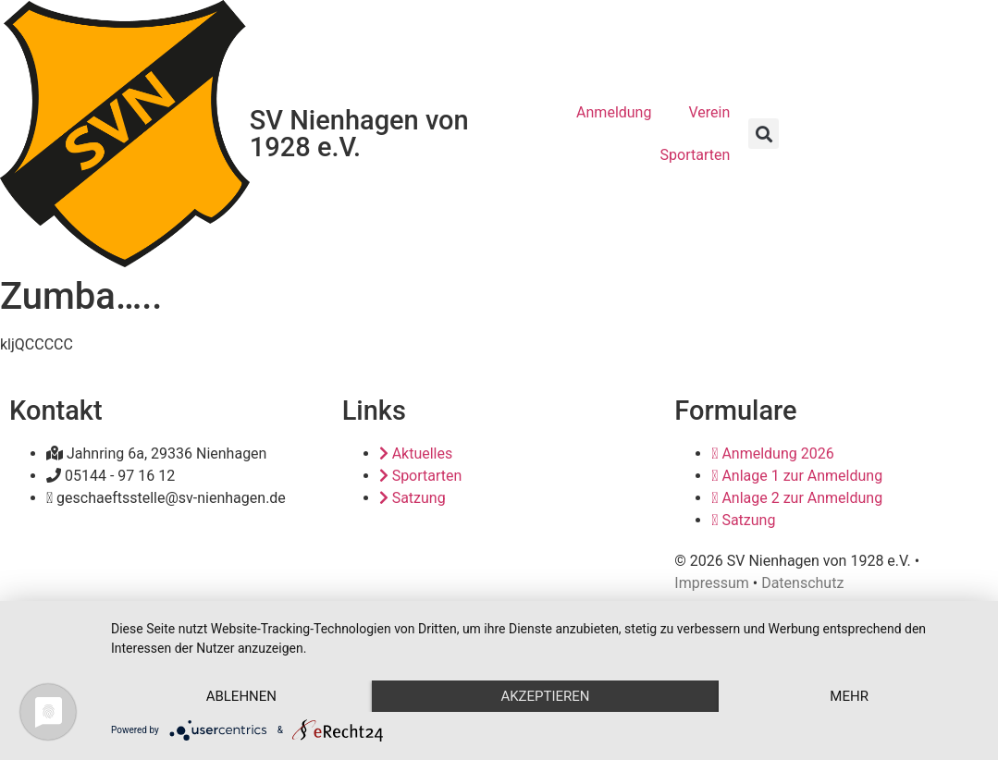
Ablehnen (241, 696)
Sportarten (695, 155)
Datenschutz (802, 583)
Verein (709, 112)
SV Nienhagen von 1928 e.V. (359, 133)
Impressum (711, 583)
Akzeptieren (544, 696)
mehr (849, 696)
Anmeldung (613, 112)
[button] (763, 133)
